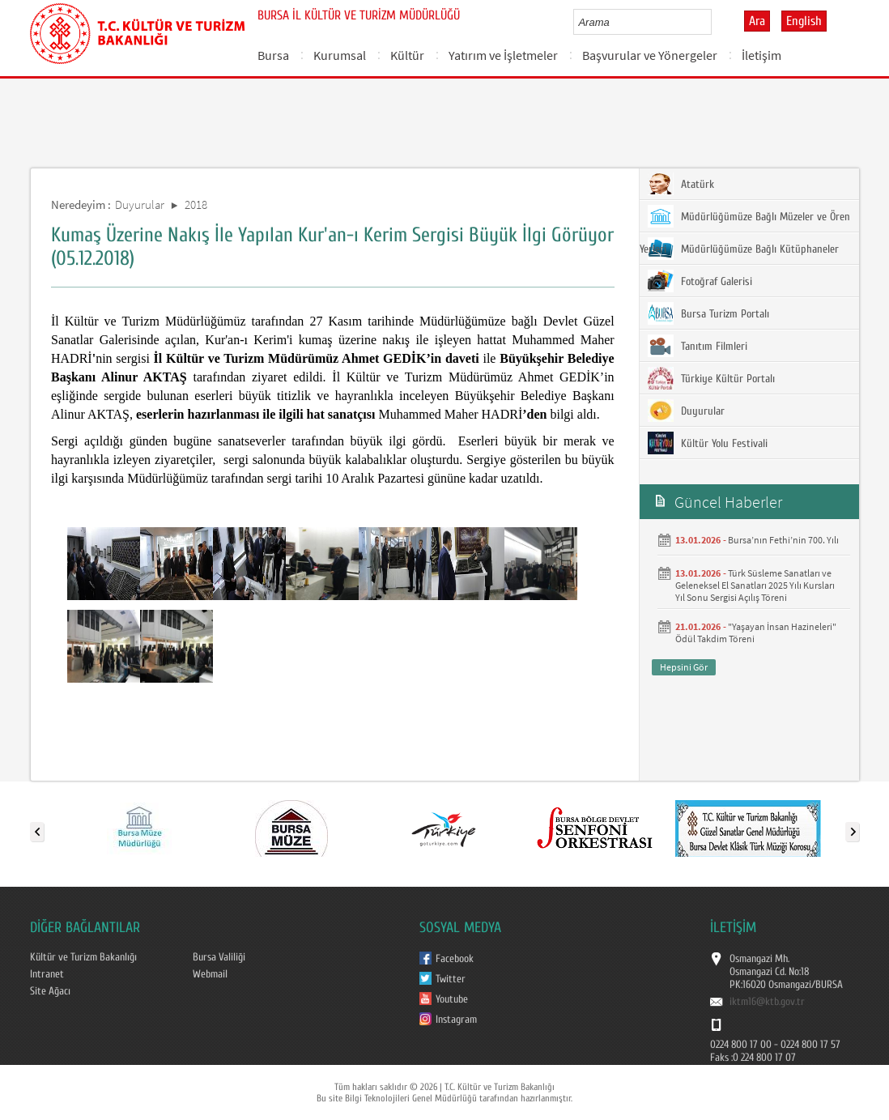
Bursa (273, 55)
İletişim (761, 55)
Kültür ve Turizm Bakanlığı (83, 957)
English (804, 21)
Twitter (451, 979)
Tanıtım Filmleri (697, 345)
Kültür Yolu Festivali (708, 443)
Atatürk (681, 183)
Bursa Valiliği (219, 957)
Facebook (455, 958)
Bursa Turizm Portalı (708, 313)
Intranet (47, 974)
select (716, 22)
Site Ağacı (50, 991)
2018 (196, 204)
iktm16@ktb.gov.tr (767, 1001)
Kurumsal (339, 55)
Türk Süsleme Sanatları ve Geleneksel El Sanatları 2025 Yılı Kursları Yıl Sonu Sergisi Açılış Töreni (755, 585)
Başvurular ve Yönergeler (649, 55)
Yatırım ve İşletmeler (503, 55)
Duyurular (139, 204)
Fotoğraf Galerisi (700, 281)
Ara (757, 21)
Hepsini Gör (684, 667)
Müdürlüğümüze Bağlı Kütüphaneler (743, 248)
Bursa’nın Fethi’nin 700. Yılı (783, 540)
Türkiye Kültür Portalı (711, 378)
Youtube (452, 999)
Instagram (456, 1019)
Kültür (407, 55)
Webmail (210, 974)
